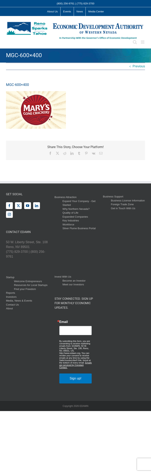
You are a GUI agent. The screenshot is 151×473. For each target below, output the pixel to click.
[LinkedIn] (36, 205)
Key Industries (71, 220)
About (9, 308)
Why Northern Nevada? (76, 208)
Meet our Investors (73, 284)
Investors (11, 296)
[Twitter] (18, 205)
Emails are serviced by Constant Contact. (75, 365)
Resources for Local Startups (31, 285)
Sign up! (75, 378)
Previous (139, 66)
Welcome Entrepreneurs (28, 281)
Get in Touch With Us (123, 208)
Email (63, 322)
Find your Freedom (25, 289)
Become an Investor (74, 280)
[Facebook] (9, 205)
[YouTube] (27, 205)
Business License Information (128, 200)
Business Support (113, 196)
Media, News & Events (19, 300)
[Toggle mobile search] (135, 42)
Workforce (68, 224)
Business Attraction (66, 197)
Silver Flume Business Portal (79, 228)
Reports (10, 292)
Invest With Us (63, 276)
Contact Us (12, 304)
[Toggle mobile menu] (143, 42)
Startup (10, 277)
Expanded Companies (75, 216)
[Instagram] (9, 214)
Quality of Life (70, 212)
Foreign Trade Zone (122, 204)
